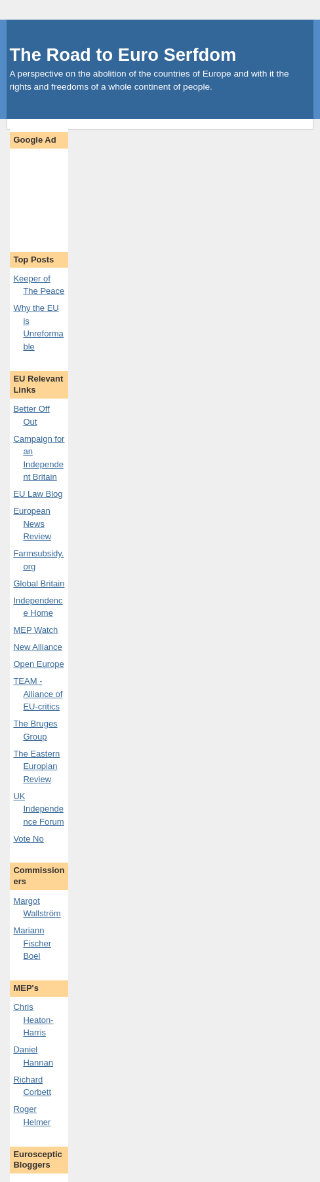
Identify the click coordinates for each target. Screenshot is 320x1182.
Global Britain (38, 583)
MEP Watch (35, 630)
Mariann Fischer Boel (32, 943)
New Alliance (37, 647)
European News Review (32, 523)
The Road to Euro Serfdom (122, 55)
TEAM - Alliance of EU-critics (37, 693)
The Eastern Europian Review (36, 766)
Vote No (28, 839)
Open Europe (38, 664)
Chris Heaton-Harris (33, 1019)
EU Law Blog (37, 494)
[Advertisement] (54, 194)
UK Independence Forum (38, 809)
